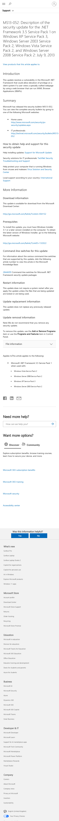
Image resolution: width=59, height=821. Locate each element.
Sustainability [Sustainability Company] (8, 803)
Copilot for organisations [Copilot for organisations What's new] (12, 565)
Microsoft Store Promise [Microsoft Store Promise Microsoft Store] (12, 626)
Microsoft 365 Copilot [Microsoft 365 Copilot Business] (11, 709)
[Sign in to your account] (54, 4)
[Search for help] (10, 3)
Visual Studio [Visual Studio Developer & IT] (8, 765)
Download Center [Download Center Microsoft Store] (10, 602)
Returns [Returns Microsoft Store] (6, 611)
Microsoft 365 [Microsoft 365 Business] (9, 705)
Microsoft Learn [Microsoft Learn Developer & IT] (9, 737)
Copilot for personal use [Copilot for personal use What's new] (12, 570)
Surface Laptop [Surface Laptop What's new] (9, 555)
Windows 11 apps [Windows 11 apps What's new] (10, 584)
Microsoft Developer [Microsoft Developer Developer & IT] (11, 732)
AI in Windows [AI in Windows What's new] (9, 574)
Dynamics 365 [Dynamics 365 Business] (9, 700)
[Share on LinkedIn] (10, 398)
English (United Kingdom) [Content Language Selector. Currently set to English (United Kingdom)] (17, 811)
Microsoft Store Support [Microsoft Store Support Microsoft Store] (12, 607)
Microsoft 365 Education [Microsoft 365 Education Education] (12, 653)
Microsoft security (11, 493)
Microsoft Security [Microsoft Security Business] (10, 691)
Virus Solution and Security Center (27, 170)
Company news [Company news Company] (9, 789)
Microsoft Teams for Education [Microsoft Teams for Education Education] (15, 649)
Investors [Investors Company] (7, 798)
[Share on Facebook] (5, 398)
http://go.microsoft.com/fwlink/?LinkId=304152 (24, 213)
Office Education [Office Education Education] (9, 658)
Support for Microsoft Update (38, 152)
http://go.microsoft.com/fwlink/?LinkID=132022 (24, 243)
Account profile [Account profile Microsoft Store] (9, 597)
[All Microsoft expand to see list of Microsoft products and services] (3, 4)
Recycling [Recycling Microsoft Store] (7, 621)
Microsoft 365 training (13, 481)
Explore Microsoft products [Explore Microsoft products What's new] (13, 579)
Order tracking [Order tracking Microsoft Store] (9, 616)
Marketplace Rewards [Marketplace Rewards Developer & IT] (11, 761)
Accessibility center (11, 505)
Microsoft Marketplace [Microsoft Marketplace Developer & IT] (12, 751)
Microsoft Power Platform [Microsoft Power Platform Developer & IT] (13, 756)
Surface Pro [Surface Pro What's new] (8, 551)
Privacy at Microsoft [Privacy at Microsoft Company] (11, 793)
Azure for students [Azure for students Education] (10, 672)
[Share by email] (17, 398)
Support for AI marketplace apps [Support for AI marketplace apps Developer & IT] (15, 742)
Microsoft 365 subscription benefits (19, 470)
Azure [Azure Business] (6, 695)
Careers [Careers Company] (6, 779)
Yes (19, 535)
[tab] (12, 445)
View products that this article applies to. (21, 64)
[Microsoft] (29, 2)
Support (6, 10)
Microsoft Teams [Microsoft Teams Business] (10, 714)
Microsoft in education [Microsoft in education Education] (12, 639)
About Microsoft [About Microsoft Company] (9, 784)
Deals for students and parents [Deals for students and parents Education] (15, 668)
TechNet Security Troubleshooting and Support (28, 159)
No (38, 535)
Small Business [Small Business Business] (9, 719)
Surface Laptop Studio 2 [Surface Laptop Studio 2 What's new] (12, 560)
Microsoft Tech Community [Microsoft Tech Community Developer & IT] (13, 747)
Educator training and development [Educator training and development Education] (16, 663)
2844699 (7, 272)
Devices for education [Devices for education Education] (11, 644)
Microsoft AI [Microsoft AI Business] (8, 686)
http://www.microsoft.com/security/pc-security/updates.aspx (28, 123)
